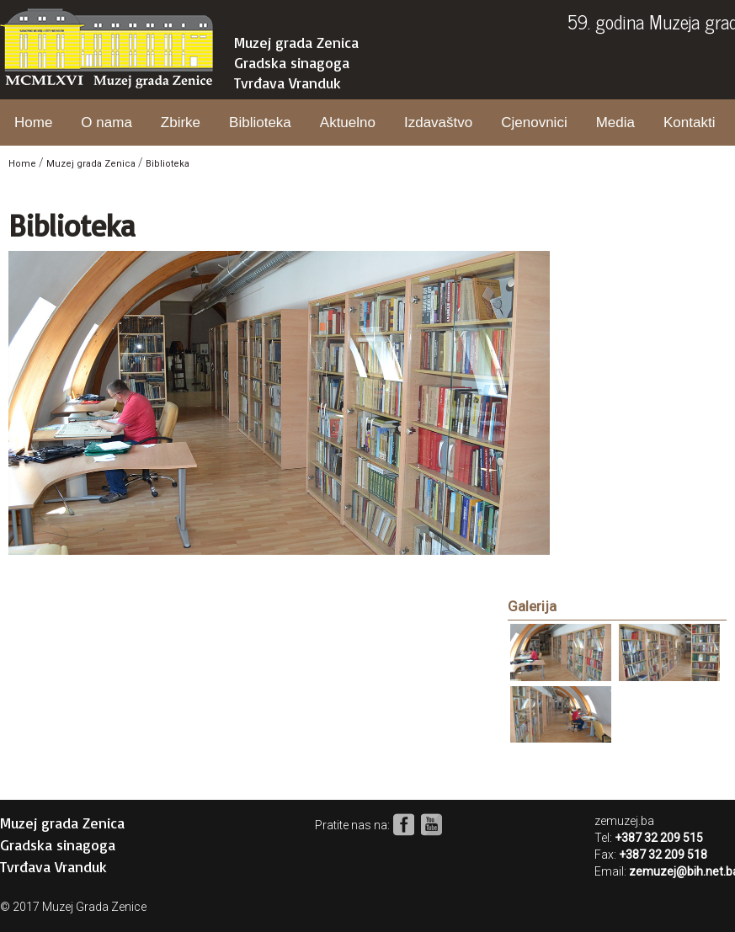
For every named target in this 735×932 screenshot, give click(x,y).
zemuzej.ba (624, 821)
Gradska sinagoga (291, 62)
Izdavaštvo (438, 122)
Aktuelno (347, 122)
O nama (106, 122)
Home (33, 122)
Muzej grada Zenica (296, 42)
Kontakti (689, 122)
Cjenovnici (534, 122)
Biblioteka (260, 122)
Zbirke (180, 122)
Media (615, 122)
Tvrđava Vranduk (287, 82)
